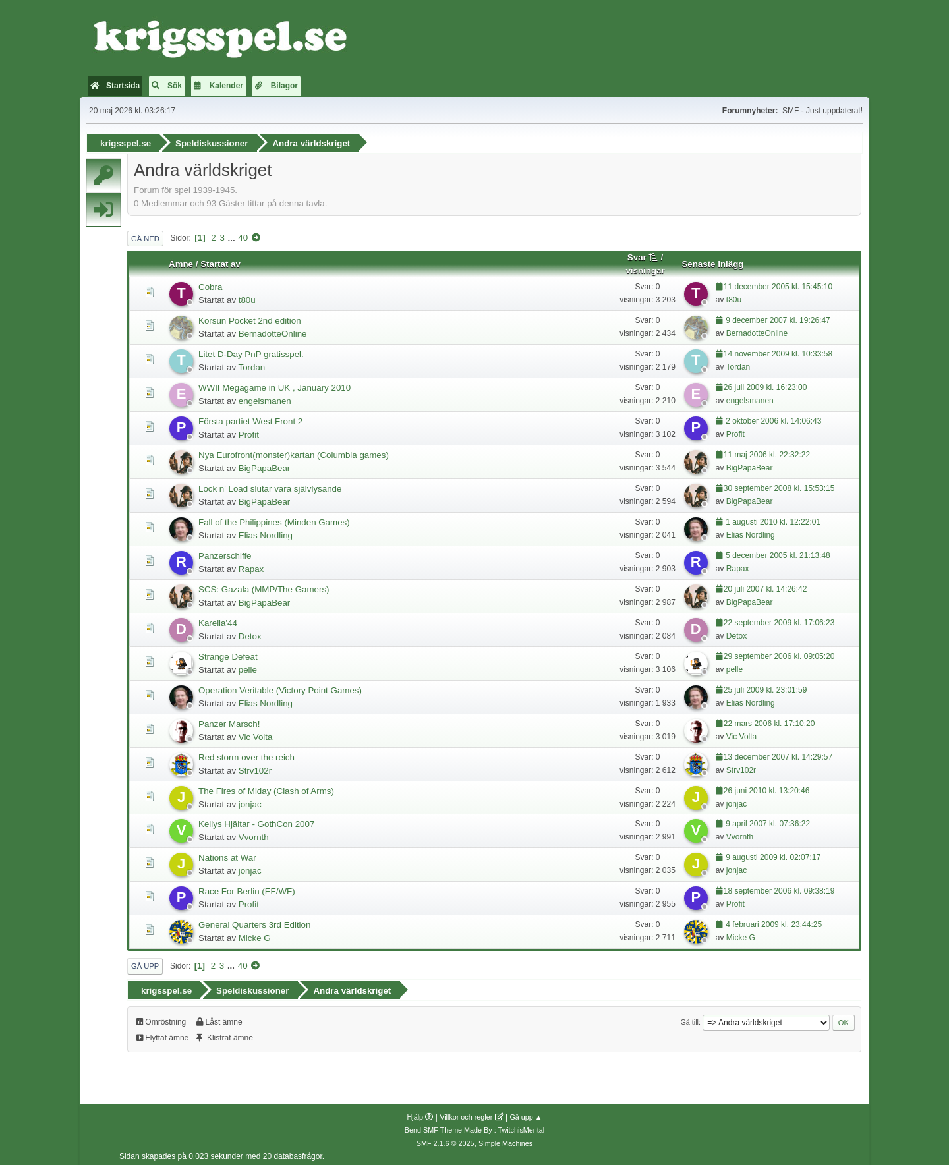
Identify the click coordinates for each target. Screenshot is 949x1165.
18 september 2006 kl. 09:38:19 (779, 888)
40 (243, 235)
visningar (644, 268)
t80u (247, 297)
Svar (642, 255)
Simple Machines (505, 1137)
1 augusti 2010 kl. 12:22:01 (772, 518)
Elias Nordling (266, 532)
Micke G (255, 935)
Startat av (220, 261)
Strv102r (255, 767)
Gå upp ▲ (525, 1111)
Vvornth (254, 834)
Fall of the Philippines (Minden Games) (274, 519)
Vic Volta (256, 734)
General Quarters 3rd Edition (254, 922)
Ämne (181, 261)
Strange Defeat (228, 653)
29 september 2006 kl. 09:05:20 (779, 653)
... (233, 235)
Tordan (252, 364)
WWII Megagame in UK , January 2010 (274, 384)
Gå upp (145, 963)
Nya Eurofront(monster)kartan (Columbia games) (293, 452)
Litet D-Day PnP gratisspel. (251, 351)
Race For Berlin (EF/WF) (246, 889)
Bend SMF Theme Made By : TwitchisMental (474, 1124)
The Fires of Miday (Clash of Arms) (266, 788)
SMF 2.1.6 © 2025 (445, 1137)
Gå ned (145, 235)
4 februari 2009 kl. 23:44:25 (773, 921)
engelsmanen (265, 398)
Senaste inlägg (712, 261)
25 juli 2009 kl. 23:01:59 (765, 686)
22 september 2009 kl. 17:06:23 (779, 619)
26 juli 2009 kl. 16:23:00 (765, 384)
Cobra (210, 284)
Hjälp (415, 1111)
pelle (248, 666)
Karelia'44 (217, 620)
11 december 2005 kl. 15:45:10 (778, 284)
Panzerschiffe (225, 552)
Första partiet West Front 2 (250, 418)
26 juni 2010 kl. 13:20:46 (767, 787)
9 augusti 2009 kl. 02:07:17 (772, 854)
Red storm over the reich (246, 754)
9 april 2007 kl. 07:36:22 (767, 821)
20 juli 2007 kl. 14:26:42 (765, 585)
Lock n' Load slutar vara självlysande (269, 485)
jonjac (250, 801)
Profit (249, 431)
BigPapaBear (265, 465)
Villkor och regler (466, 1111)
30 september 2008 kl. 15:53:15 (779, 485)
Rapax (251, 566)
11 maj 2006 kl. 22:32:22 (767, 451)
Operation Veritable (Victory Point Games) (280, 687)
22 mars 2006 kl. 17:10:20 (769, 720)
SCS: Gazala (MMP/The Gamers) (263, 586)
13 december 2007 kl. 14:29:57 (778, 753)
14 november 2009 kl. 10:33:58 (778, 350)
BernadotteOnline (273, 331)
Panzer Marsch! (229, 720)
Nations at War (227, 855)
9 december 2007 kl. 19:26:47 (777, 317)
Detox (250, 633)
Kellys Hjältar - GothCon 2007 (256, 821)
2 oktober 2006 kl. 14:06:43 (773, 417)
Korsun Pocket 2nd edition (249, 318)
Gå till (689, 1016)
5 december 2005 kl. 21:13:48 (777, 552)
